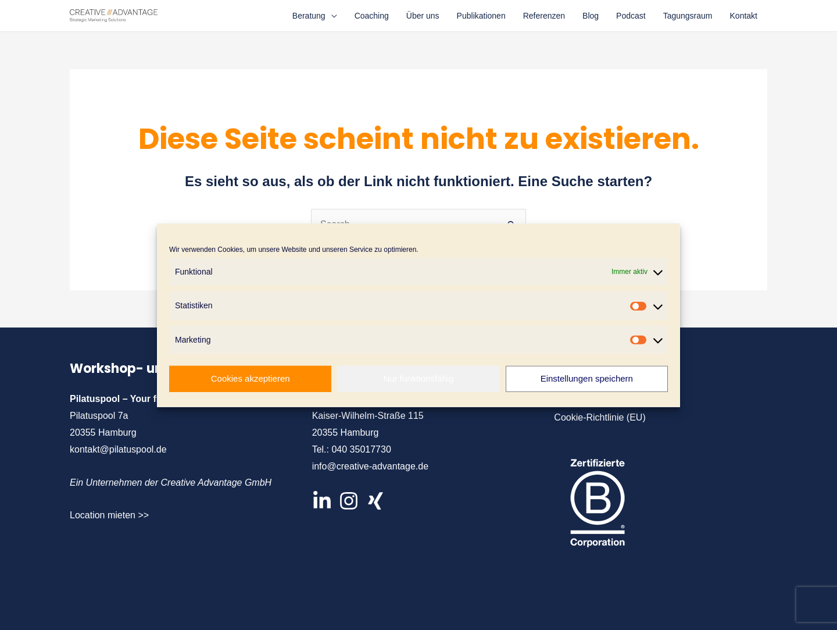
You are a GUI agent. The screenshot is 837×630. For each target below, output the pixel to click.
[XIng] (375, 501)
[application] (331, 15)
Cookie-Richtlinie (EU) (599, 417)
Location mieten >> (109, 515)
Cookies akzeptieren (250, 378)
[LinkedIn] (322, 501)
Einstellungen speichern (587, 378)
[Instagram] (349, 501)
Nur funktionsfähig (419, 378)
